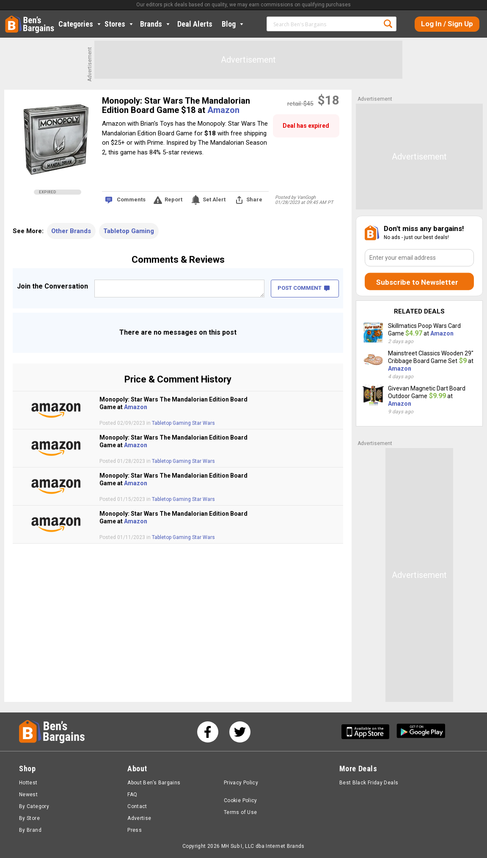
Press (134, 830)
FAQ (132, 795)
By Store (29, 818)
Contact (137, 806)
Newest (28, 795)
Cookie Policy (240, 800)
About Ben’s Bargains (153, 783)
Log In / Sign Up (447, 23)
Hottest (28, 783)
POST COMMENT (304, 288)
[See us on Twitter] (239, 731)
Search (388, 23)
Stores (120, 24)
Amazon (223, 110)
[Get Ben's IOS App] (368, 731)
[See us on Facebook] (207, 731)
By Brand (30, 830)
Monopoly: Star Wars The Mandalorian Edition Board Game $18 (176, 105)
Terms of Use (240, 812)
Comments (131, 199)
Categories (80, 24)
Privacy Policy (241, 783)
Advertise (139, 818)
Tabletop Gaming (128, 231)
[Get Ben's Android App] (421, 731)
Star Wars (203, 423)
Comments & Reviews (178, 259)
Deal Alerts (194, 24)
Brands (155, 24)
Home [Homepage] (11, 19)
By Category (34, 806)
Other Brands (71, 231)
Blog (233, 24)
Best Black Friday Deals (369, 783)
